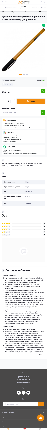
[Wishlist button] (43, 91)
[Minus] (4, 101)
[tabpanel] (23, 50)
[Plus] (13, 101)
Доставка (11, 120)
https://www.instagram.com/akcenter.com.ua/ (23, 392)
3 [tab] (27, 74)
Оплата (10, 133)
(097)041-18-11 (23, 377)
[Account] (45, 2)
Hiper (43, 80)
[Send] (43, 112)
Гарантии (11, 147)
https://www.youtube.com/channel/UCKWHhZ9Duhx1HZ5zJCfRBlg (28, 392)
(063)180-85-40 (23, 380)
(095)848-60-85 (23, 382)
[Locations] (41, 2)
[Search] (6, 2)
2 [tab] (24, 74)
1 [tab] (20, 74)
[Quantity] (8, 101)
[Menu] (3, 2)
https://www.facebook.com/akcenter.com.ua (18, 392)
